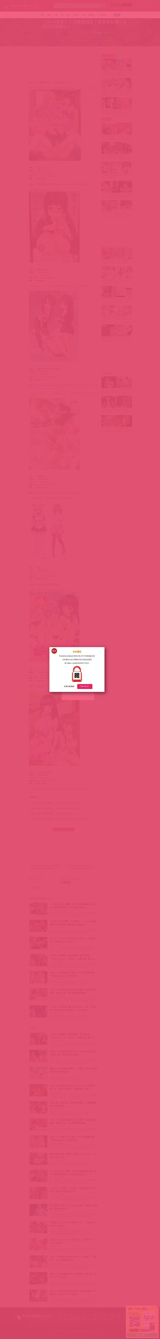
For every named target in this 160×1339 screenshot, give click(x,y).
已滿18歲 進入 (85, 686)
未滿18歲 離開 (69, 686)
